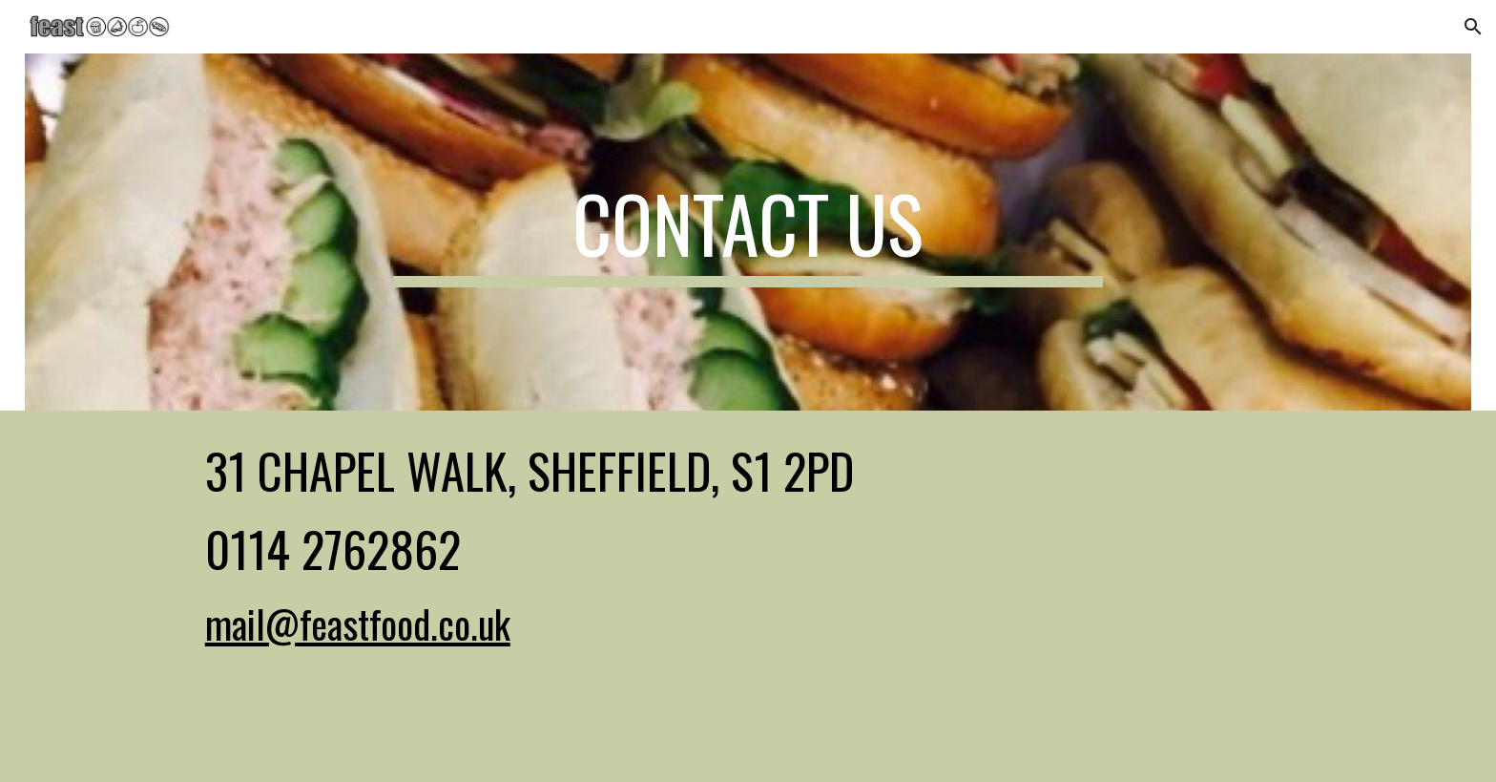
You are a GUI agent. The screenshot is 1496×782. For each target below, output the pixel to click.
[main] (748, 232)
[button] (1473, 27)
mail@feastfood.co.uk (357, 623)
